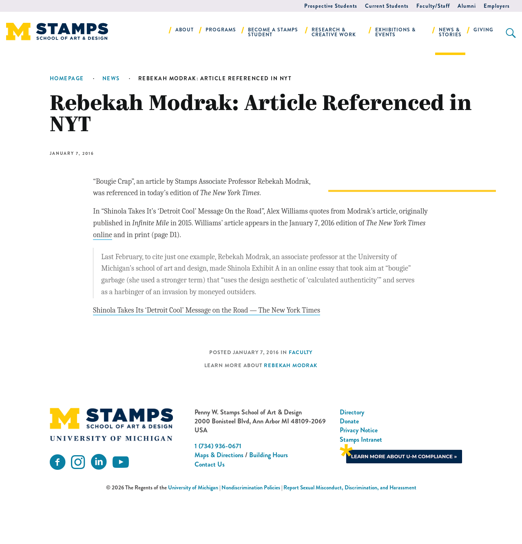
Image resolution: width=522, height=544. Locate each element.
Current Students (387, 6)
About (184, 29)
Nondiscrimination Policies (250, 535)
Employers (497, 6)
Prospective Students (330, 6)
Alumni (467, 6)
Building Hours (268, 502)
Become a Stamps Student (273, 32)
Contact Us (210, 511)
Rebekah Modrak (290, 412)
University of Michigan (193, 535)
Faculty (300, 399)
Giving (483, 29)
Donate (349, 468)
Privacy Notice (359, 477)
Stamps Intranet (361, 486)
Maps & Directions (219, 502)
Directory (352, 459)
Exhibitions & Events (395, 32)
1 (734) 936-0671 (218, 493)
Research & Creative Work (334, 32)
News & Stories (450, 32)
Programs (221, 29)
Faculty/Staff (433, 6)
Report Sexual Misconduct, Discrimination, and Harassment (349, 535)
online (136, 246)
